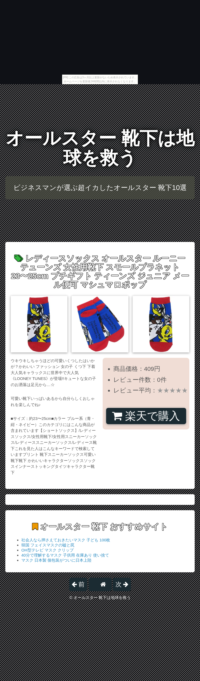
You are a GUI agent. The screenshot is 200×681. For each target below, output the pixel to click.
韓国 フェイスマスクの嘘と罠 (47, 545)
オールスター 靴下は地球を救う (100, 148)
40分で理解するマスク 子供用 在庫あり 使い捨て (65, 555)
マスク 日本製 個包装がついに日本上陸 (56, 560)
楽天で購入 (146, 416)
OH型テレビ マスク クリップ (47, 550)
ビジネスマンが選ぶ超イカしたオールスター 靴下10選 (100, 188)
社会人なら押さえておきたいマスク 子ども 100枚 (65, 540)
